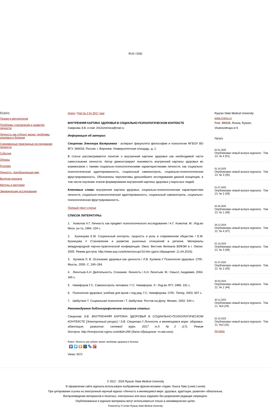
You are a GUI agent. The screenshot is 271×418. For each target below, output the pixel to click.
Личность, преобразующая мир (19, 172)
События (5, 153)
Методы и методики (12, 185)
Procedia (5, 166)
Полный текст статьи (82, 207)
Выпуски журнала (11, 178)
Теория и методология (14, 118)
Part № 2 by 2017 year (91, 113)
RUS (131, 53)
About (128, 94)
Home (102, 94)
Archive (186, 94)
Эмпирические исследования (18, 191)
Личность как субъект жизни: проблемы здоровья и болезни (25, 136)
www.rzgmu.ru (223, 118)
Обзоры (5, 159)
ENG (140, 53)
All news (220, 331)
